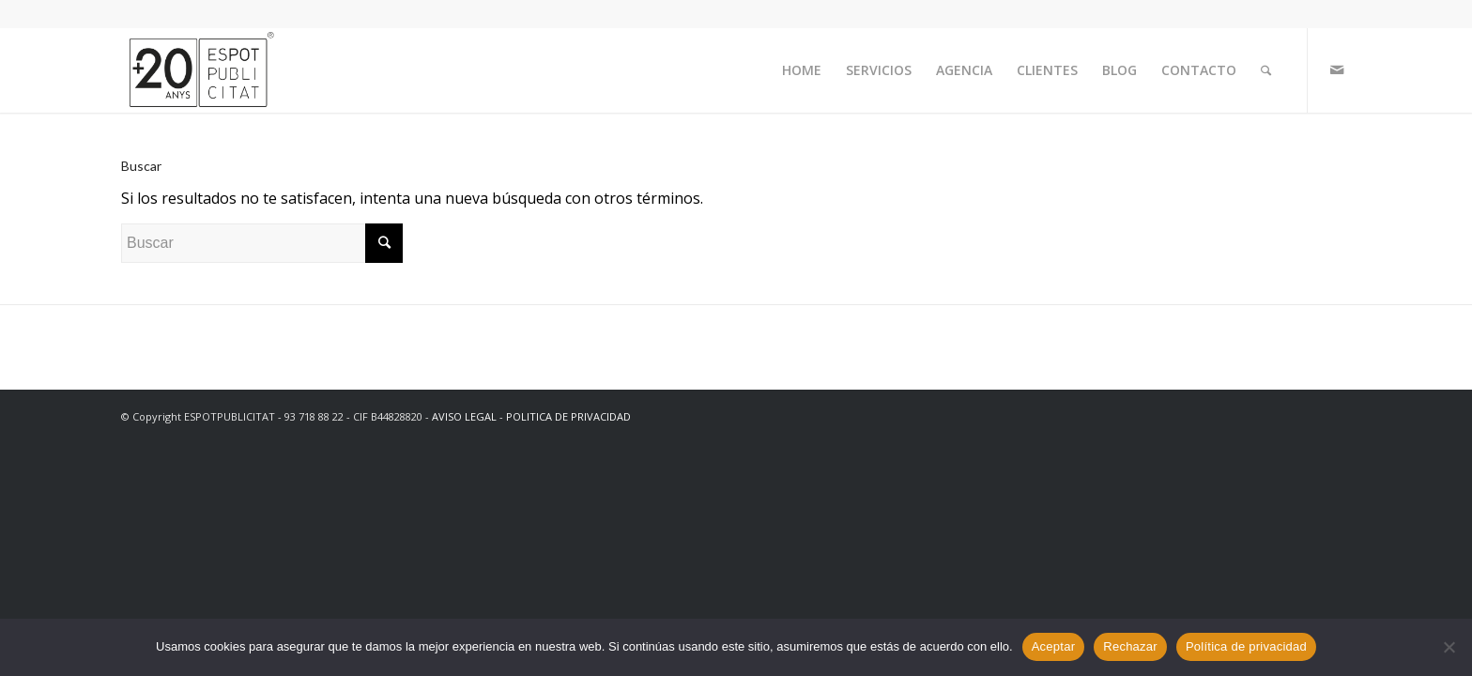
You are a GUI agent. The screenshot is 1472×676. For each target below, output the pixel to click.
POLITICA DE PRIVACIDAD (568, 416)
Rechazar (1130, 646)
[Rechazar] (1448, 647)
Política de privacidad (1246, 646)
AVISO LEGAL (464, 416)
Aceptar (1054, 646)
